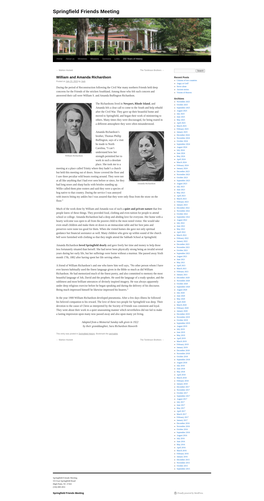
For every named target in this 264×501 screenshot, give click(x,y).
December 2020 (183, 277)
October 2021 (182, 250)
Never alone (182, 86)
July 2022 (181, 223)
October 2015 (182, 466)
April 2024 (181, 159)
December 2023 (183, 171)
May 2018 (181, 372)
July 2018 (181, 365)
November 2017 (183, 390)
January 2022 (182, 241)
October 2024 (182, 141)
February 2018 (183, 381)
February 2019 (183, 344)
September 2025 (183, 108)
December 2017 (183, 387)
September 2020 (183, 287)
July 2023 (181, 186)
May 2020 (181, 299)
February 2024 (183, 165)
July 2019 (181, 329)
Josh (83, 81)
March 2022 (182, 235)
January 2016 (182, 456)
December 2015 (183, 460)
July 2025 (181, 114)
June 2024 (181, 153)
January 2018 (182, 384)
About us (70, 58)
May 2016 (181, 444)
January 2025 (182, 132)
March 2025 (182, 126)
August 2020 (182, 290)
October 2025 (182, 105)
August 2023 (182, 183)
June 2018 (181, 368)
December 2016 (183, 423)
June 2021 (181, 259)
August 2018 (182, 362)
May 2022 (181, 229)
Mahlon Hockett (64, 70)
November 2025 (183, 101)
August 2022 (182, 220)
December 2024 (183, 135)
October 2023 (182, 177)
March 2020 (182, 305)
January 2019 (182, 347)
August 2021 (182, 256)
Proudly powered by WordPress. (190, 493)
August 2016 (182, 435)
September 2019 (183, 323)
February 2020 (183, 308)
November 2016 (183, 426)
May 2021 (181, 262)
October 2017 (182, 393)
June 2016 (181, 441)
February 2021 (183, 271)
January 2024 (182, 168)
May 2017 (181, 408)
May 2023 (181, 192)
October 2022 (182, 214)
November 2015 (183, 463)
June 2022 (181, 226)
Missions (94, 58)
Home (59, 58)
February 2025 (183, 129)
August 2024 (182, 147)
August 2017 (182, 399)
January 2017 (182, 420)
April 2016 (181, 447)
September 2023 (183, 180)
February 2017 (183, 417)
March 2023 (182, 199)
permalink (113, 334)
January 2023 (182, 205)
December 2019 (183, 314)
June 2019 (181, 332)
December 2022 (183, 208)
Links (117, 58)
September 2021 (183, 253)
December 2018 (183, 350)
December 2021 (183, 244)
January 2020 (182, 311)
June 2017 (181, 405)
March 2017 (182, 414)
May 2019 (181, 335)
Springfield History (87, 334)
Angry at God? (183, 83)
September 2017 (183, 396)
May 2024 (181, 156)
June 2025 (181, 117)
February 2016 (183, 453)
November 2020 (183, 280)
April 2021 (181, 265)
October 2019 (182, 320)
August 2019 (182, 326)
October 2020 (182, 284)
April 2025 (181, 123)
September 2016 (183, 432)
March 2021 (182, 268)
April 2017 (181, 411)
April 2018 (181, 375)
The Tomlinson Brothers (152, 70)
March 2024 (182, 162)
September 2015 (183, 469)
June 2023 (181, 189)
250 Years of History (132, 58)
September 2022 (183, 217)
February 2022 (183, 238)
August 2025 (182, 111)
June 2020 (181, 296)
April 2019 (181, 338)
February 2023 (183, 202)
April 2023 (181, 196)
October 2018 (182, 356)
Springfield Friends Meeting (86, 11)
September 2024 (183, 144)
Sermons (106, 58)
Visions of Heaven (184, 92)
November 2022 (183, 211)
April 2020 (181, 302)
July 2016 (181, 438)
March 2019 (182, 341)
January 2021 (182, 274)
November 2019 (183, 317)
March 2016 (182, 450)
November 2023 (183, 174)
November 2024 (183, 138)
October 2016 (182, 429)
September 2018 (183, 359)
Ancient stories (183, 89)
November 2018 (183, 353)
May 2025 (181, 120)
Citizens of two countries (187, 80)
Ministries (82, 58)
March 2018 (182, 378)
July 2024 (181, 150)
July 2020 (181, 293)
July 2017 (181, 402)
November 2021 (183, 247)
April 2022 (181, 232)
